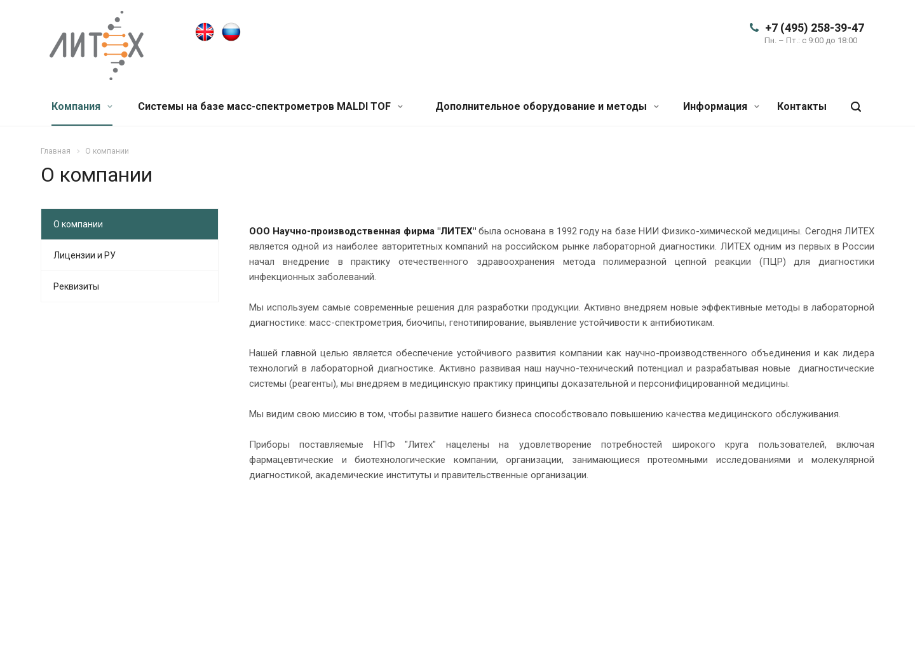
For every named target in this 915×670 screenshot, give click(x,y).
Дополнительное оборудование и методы (547, 106)
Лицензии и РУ (84, 255)
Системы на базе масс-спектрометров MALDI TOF (270, 106)
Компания (81, 106)
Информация (721, 106)
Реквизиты (76, 286)
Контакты (802, 106)
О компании (78, 224)
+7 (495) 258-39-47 (814, 27)
